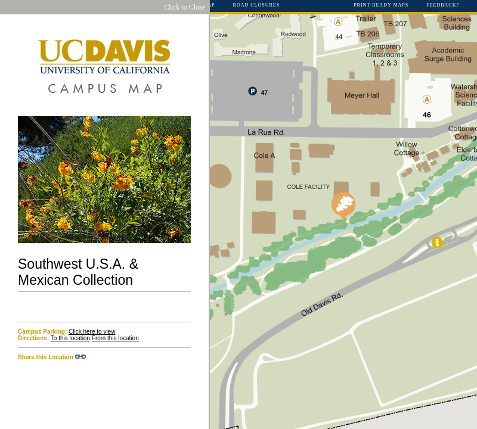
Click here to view (92, 331)
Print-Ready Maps (381, 5)
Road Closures (256, 5)
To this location (70, 338)
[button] (343, 207)
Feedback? (442, 5)
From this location (115, 338)
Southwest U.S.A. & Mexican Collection (78, 272)
